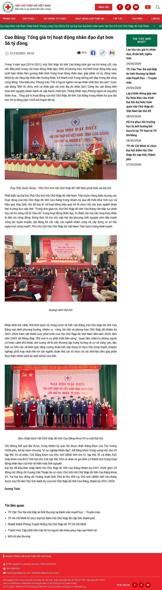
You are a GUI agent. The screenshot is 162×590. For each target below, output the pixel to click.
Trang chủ (9, 18)
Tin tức (119, 18)
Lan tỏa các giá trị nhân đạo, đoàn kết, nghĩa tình (141, 54)
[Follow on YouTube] (136, 7)
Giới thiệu (29, 18)
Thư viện (138, 18)
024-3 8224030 (13, 568)
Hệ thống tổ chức (56, 18)
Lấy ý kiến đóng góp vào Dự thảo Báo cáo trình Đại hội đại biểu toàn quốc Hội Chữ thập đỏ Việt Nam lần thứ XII (141, 102)
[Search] (158, 7)
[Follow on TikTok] (128, 7)
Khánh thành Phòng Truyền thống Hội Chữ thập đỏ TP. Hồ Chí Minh (47, 524)
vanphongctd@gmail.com (18, 573)
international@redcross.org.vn (45, 573)
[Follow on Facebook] (120, 7)
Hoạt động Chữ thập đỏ (90, 18)
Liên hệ (155, 18)
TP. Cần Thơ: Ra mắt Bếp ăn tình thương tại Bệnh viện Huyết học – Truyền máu (54, 512)
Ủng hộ (103, 7)
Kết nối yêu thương (19, 536)
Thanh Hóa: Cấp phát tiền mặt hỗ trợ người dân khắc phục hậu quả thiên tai (52, 530)
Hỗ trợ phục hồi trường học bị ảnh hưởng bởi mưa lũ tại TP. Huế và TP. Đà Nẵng (141, 128)
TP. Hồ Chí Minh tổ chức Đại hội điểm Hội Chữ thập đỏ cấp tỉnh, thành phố (51, 518)
